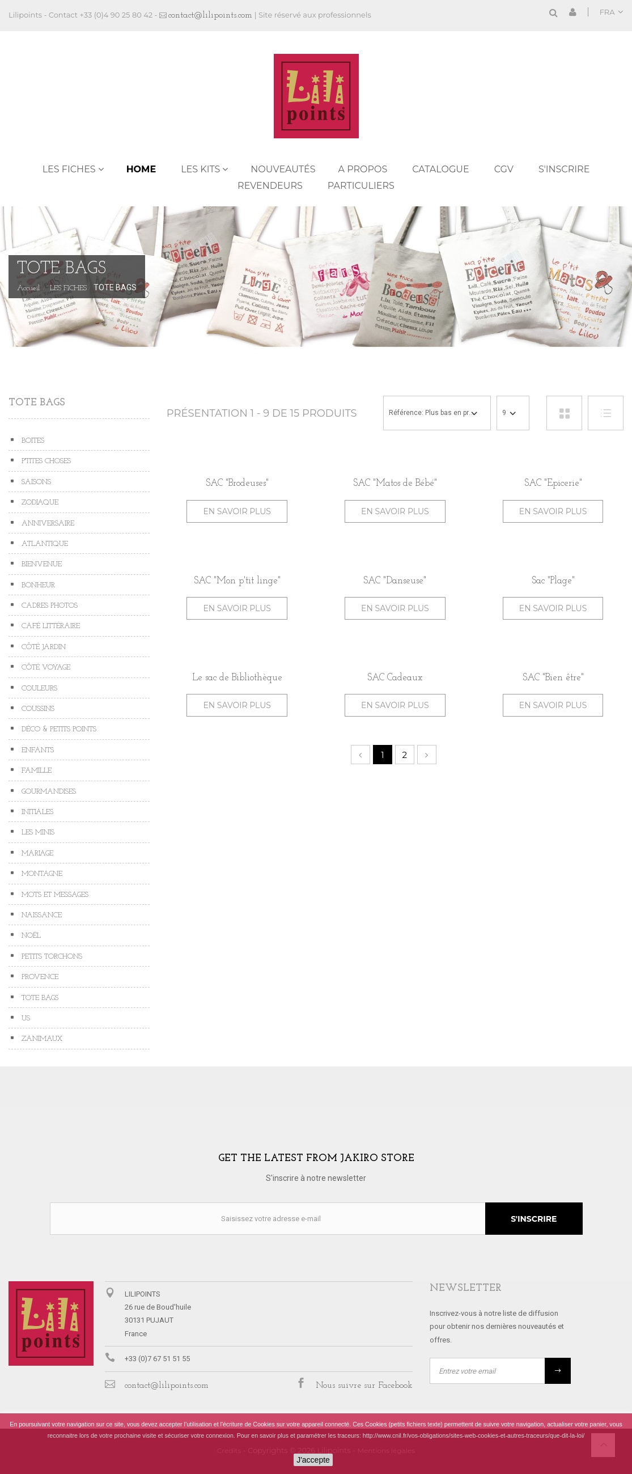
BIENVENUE (40, 564)
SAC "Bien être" (553, 678)
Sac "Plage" (553, 581)
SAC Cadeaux (395, 678)
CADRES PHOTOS (48, 605)
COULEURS (38, 688)
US (24, 1018)
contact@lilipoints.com (210, 15)
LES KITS (200, 169)
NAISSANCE (40, 915)
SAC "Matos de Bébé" (395, 483)
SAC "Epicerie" (553, 483)
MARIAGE (36, 853)
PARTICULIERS (361, 185)
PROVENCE (38, 977)
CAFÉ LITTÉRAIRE (49, 626)
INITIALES (36, 812)
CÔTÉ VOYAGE (44, 667)
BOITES (31, 440)
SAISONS (35, 482)
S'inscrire (563, 169)
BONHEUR (37, 585)
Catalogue (440, 169)
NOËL (30, 935)
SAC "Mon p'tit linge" (237, 581)
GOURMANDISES (47, 791)
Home (141, 169)
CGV (504, 169)
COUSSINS (36, 709)
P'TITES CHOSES (45, 461)
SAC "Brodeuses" (237, 483)
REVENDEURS (270, 185)
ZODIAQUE (38, 502)
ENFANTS (36, 750)
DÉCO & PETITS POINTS (57, 729)
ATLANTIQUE (43, 544)
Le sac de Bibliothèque (237, 678)
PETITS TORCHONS (50, 956)
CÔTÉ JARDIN (42, 647)
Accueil (28, 289)
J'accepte (313, 1459)
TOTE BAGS (38, 998)
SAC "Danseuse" (394, 581)
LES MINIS (36, 832)
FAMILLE (35, 770)
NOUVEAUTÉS (283, 169)
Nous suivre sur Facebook (364, 1385)
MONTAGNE (40, 874)
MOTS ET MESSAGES (53, 895)
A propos (363, 169)
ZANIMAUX (40, 1039)
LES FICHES (69, 169)
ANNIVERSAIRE (46, 523)
